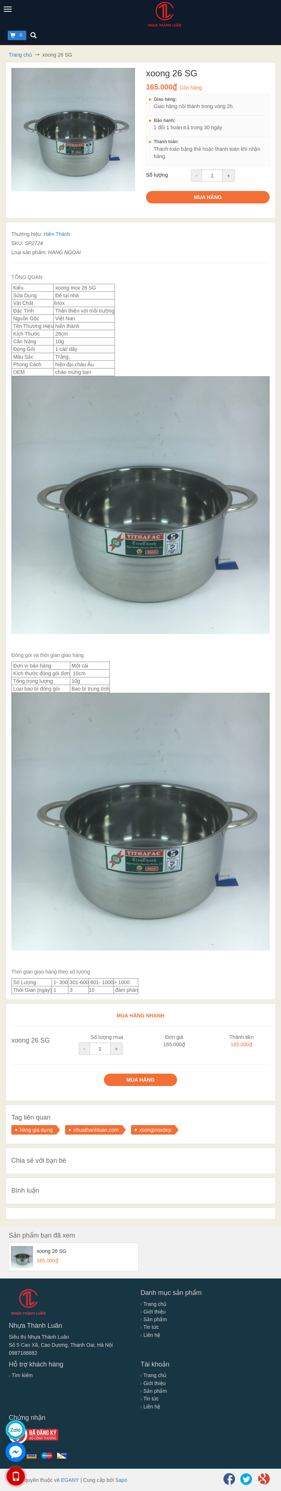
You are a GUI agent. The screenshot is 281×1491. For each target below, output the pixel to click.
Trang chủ (153, 1304)
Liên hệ (150, 1335)
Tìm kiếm (21, 1375)
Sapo (121, 1480)
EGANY (70, 1480)
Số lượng (157, 175)
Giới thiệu (152, 1312)
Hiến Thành (57, 234)
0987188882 (23, 1353)
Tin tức (149, 1327)
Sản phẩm (153, 1319)
